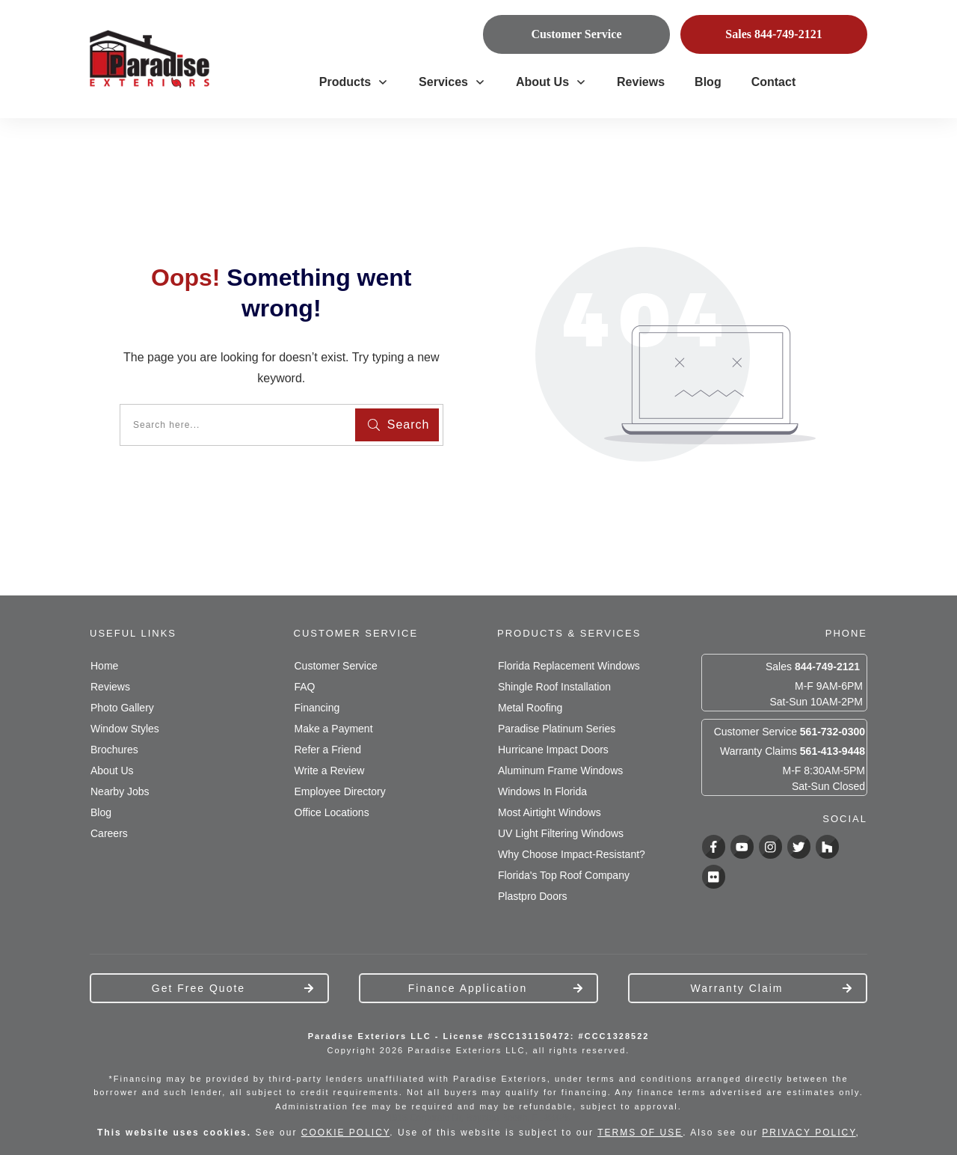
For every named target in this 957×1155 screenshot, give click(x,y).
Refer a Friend (328, 750)
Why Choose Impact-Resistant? (571, 854)
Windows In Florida (542, 791)
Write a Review (330, 770)
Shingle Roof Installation (554, 687)
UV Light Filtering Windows (561, 833)
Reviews (110, 687)
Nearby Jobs (120, 791)
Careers (109, 833)
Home (104, 666)
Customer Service (336, 666)
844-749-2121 (827, 667)
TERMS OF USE (640, 1132)
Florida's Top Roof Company (564, 875)
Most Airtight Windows (549, 812)
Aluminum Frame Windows (560, 770)
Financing (317, 708)
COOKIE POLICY (345, 1132)
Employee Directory (340, 791)
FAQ (305, 687)
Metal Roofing (530, 708)
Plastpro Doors (532, 896)
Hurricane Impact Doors (553, 750)
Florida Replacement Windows (569, 666)
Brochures (114, 750)
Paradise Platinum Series (556, 729)
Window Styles (124, 729)
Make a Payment (334, 729)
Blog (100, 812)
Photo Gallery (122, 708)
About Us (112, 770)
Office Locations (332, 812)
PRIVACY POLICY (808, 1132)
